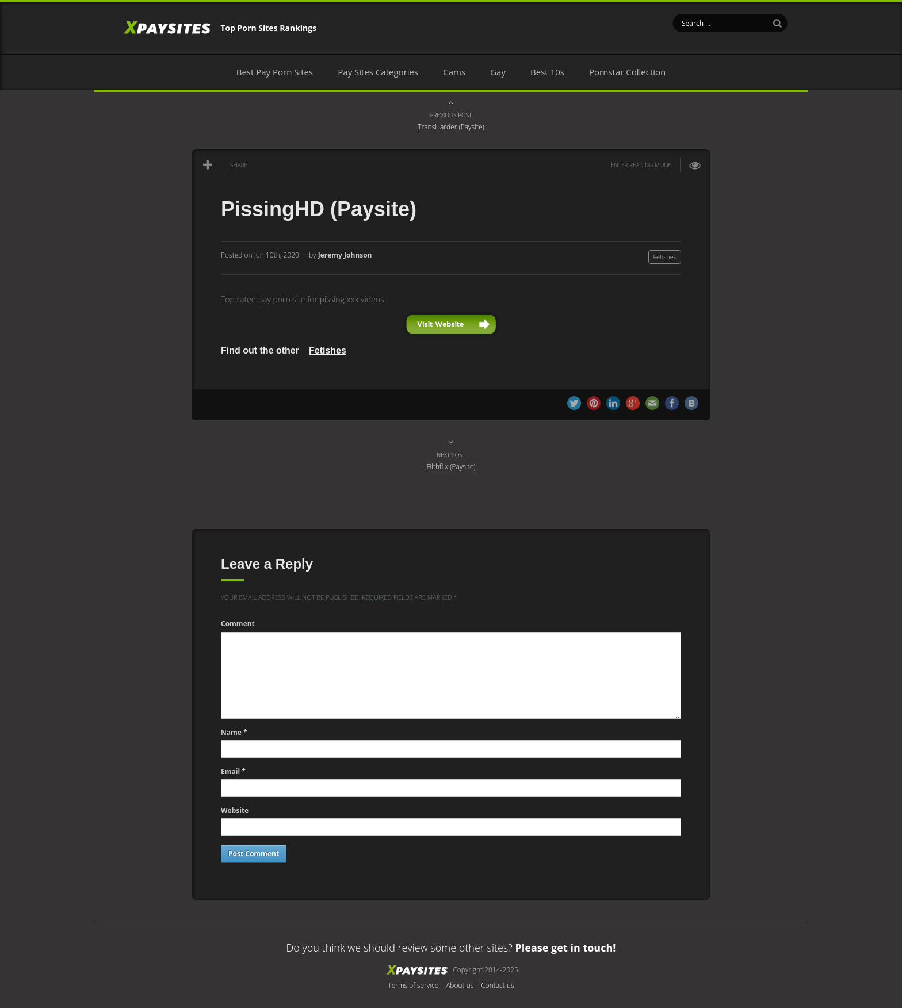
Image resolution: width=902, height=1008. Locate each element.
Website (235, 810)
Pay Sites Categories (378, 72)
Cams (454, 72)
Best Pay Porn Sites (274, 72)
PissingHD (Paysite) (318, 209)
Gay (498, 72)
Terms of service (413, 985)
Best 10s (547, 72)
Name (234, 732)
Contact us (497, 985)
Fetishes (664, 256)
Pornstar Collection (627, 72)
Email (233, 771)
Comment (238, 623)
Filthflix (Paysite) (451, 467)
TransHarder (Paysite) (451, 127)
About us (459, 985)
